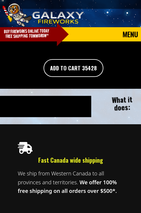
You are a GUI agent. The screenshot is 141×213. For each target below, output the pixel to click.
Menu (130, 34)
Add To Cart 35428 (73, 68)
